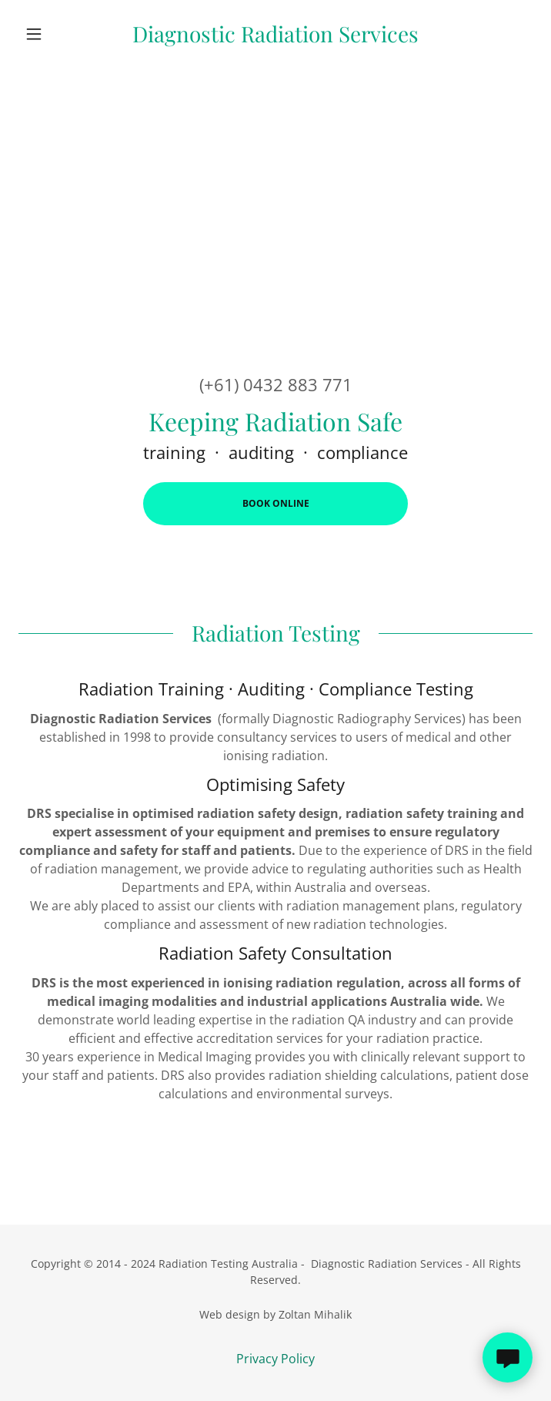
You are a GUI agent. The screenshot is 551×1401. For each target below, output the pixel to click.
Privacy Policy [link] (275, 1358)
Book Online (275, 503)
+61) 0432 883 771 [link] (278, 384)
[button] (56, 33)
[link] (275, 34)
